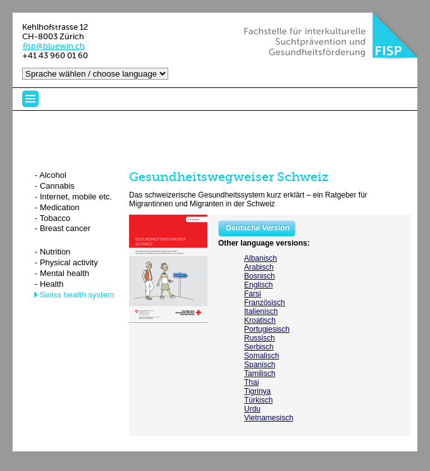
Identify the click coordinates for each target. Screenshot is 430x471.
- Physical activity (66, 262)
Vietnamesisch (268, 417)
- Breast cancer (62, 228)
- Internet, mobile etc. (73, 196)
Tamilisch (259, 373)
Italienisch (261, 311)
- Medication (57, 207)
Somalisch (261, 355)
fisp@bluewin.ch (54, 46)
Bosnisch (259, 276)
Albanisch (260, 258)
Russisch (259, 338)
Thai (251, 382)
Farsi (252, 293)
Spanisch (259, 364)
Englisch (258, 284)
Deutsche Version (258, 227)
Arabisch (259, 267)
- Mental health (62, 273)
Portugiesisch (267, 329)
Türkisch (258, 400)
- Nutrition (52, 251)
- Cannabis (55, 186)
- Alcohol (50, 175)
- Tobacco (52, 218)
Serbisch (259, 346)
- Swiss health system (74, 294)
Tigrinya (257, 391)
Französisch (264, 302)
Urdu (252, 409)
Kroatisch (260, 320)
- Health (49, 284)
